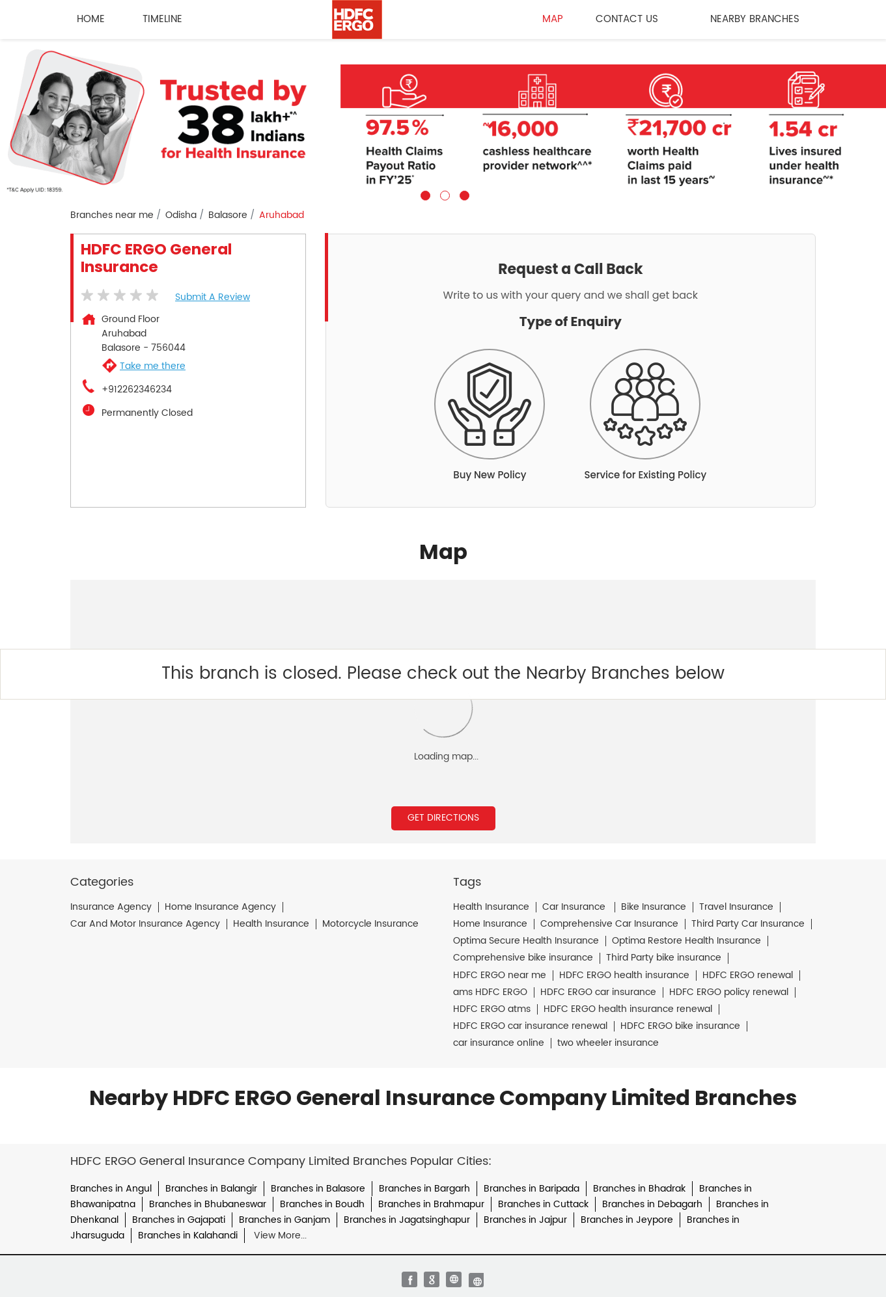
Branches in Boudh (322, 1204)
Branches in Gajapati (178, 1219)
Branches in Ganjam (284, 1219)
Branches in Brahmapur (431, 1204)
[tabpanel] (443, 119)
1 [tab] (424, 194)
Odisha (181, 215)
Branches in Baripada (531, 1188)
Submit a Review (212, 297)
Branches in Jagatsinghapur (407, 1219)
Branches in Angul (111, 1188)
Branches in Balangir (211, 1188)
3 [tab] (463, 194)
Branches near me (112, 215)
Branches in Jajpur (525, 1219)
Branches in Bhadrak (639, 1188)
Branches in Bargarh (424, 1188)
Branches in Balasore (318, 1188)
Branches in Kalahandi (188, 1235)
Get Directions (443, 817)
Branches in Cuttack (543, 1204)
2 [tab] (443, 194)
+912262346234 (137, 390)
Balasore (227, 215)
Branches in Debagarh (652, 1204)
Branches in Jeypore (627, 1219)
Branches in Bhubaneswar (207, 1204)
